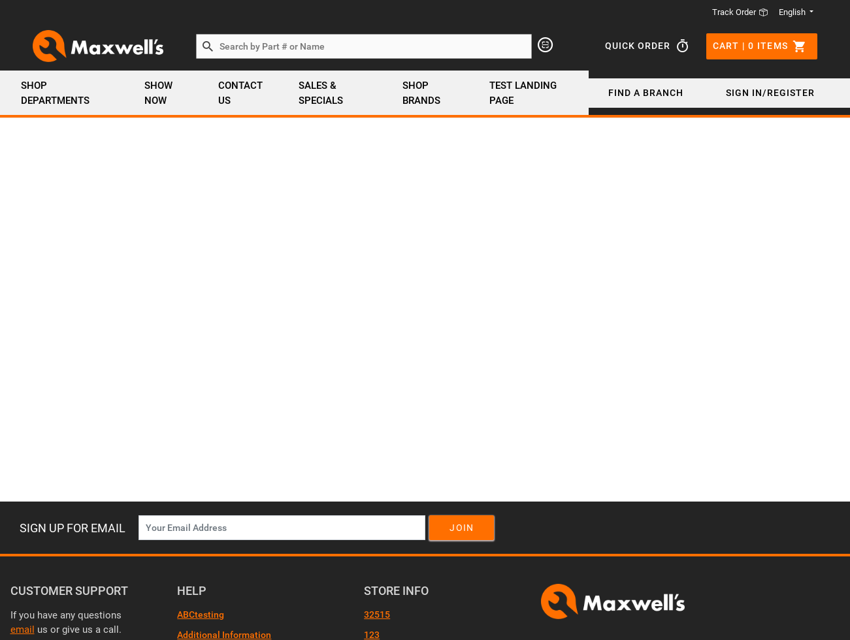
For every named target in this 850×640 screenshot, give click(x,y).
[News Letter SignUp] (282, 527)
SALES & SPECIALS (321, 93)
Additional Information (224, 635)
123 (372, 635)
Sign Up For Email (72, 528)
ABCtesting (200, 614)
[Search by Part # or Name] (208, 47)
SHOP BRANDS (421, 93)
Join (462, 527)
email (22, 629)
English (793, 12)
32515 (377, 614)
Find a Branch (645, 93)
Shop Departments (55, 93)
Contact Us (240, 93)
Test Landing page (523, 93)
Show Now (158, 93)
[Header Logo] (98, 46)
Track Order (740, 12)
